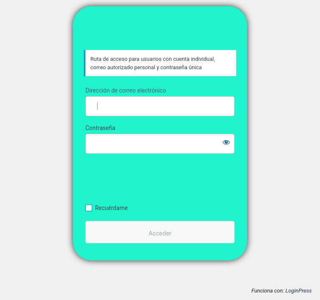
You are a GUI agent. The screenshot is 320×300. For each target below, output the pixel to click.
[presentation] (142, 177)
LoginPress (298, 291)
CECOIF (160, 32)
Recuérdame (111, 208)
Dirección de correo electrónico (125, 90)
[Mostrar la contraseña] (226, 142)
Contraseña (100, 128)
